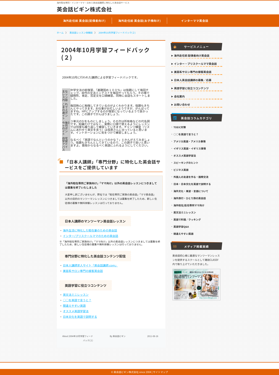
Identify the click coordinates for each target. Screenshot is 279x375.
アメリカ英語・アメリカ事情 (189, 141)
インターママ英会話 (194, 20)
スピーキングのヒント (185, 162)
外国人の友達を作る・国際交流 (190, 177)
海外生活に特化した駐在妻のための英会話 (90, 230)
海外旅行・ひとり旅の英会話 (189, 198)
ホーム (60, 32)
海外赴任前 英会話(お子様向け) (139, 20)
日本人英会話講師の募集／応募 (192, 80)
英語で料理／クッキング (187, 219)
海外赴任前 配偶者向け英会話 (191, 55)
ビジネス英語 (180, 170)
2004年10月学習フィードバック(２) (117, 32)
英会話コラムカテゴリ (192, 118)
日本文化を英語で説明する (80, 316)
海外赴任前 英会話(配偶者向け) (84, 20)
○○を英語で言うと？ (77, 300)
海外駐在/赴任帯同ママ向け (188, 205)
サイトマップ (160, 372)
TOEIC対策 (179, 127)
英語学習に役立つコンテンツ (191, 88)
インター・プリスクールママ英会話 (195, 64)
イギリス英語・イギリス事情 (189, 148)
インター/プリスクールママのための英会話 (90, 236)
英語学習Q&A (181, 226)
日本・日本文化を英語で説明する (192, 184)
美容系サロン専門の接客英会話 (83, 271)
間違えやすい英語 (74, 305)
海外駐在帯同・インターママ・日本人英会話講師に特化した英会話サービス (93, 3)
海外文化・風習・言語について (190, 191)
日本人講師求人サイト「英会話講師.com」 (90, 265)
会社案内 (179, 96)
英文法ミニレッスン (76, 294)
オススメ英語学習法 (76, 311)
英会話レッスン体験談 (81, 32)
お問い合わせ (182, 104)
